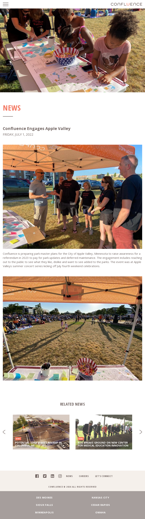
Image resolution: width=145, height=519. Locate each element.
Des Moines (27, 497)
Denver (118, 512)
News (69, 476)
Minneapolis (72, 505)
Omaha (118, 505)
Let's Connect (104, 476)
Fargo (27, 512)
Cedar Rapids (27, 505)
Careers (84, 476)
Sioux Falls (117, 497)
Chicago (72, 512)
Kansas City (72, 497)
